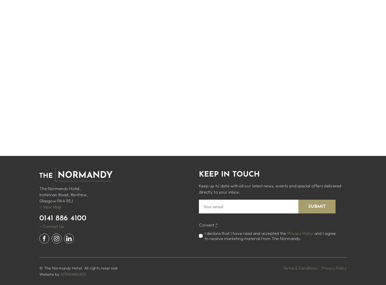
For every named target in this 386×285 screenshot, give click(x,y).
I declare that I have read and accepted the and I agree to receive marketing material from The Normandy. (270, 236)
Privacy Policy (300, 233)
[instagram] (57, 238)
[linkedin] (69, 238)
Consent (208, 224)
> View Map (50, 207)
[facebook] (44, 238)
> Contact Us (51, 226)
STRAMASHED (73, 274)
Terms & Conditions (300, 268)
